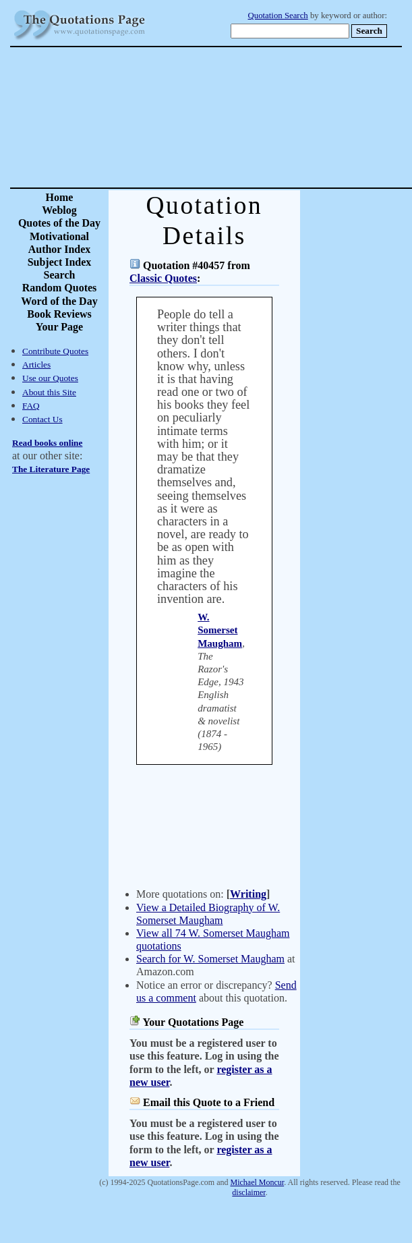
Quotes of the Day (59, 223)
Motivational (59, 236)
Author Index (59, 249)
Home (59, 197)
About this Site (49, 392)
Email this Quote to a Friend (208, 1102)
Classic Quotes (163, 278)
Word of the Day (59, 301)
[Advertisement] (253, 117)
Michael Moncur (258, 1182)
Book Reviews (59, 314)
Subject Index (60, 262)
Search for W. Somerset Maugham (210, 958)
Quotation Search (278, 15)
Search (60, 275)
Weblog (59, 210)
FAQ (31, 406)
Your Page (59, 327)
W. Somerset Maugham (220, 630)
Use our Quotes (50, 378)
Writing (248, 894)
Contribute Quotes (55, 351)
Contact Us (42, 419)
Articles (36, 364)
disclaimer (248, 1192)
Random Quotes (59, 287)
